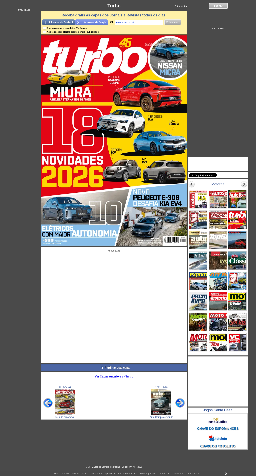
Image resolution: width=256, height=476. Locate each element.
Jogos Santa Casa (217, 410)
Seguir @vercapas (232, 177)
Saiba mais (193, 473)
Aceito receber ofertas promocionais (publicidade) (71, 32)
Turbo (114, 5)
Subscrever (172, 22)
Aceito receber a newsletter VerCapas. (65, 28)
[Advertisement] (24, 71)
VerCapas (201, 161)
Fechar (218, 5)
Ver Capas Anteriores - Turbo (114, 376)
